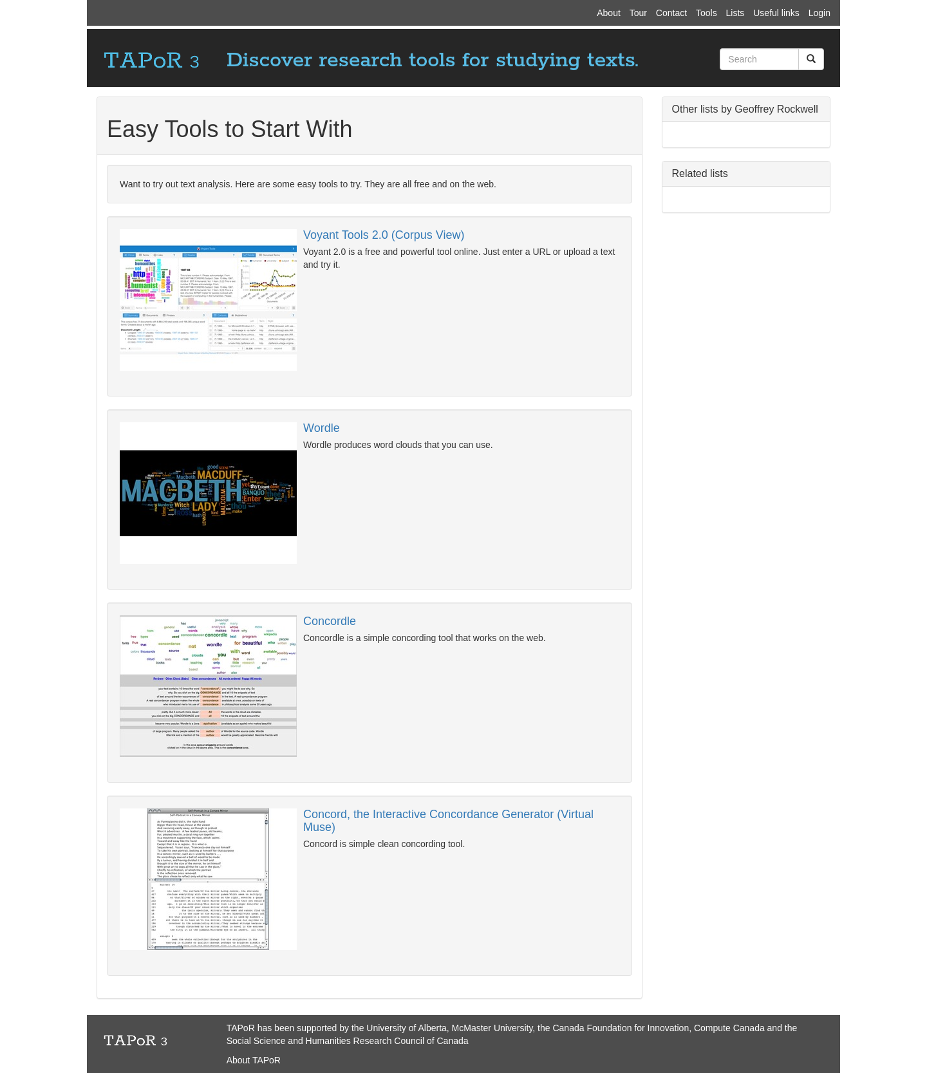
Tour (638, 13)
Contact (671, 13)
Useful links (776, 13)
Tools (706, 13)
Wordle (321, 428)
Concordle (329, 621)
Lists (735, 13)
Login (819, 13)
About (609, 13)
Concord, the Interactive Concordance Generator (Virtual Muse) (448, 821)
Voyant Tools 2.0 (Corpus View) (383, 235)
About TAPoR (254, 1060)
